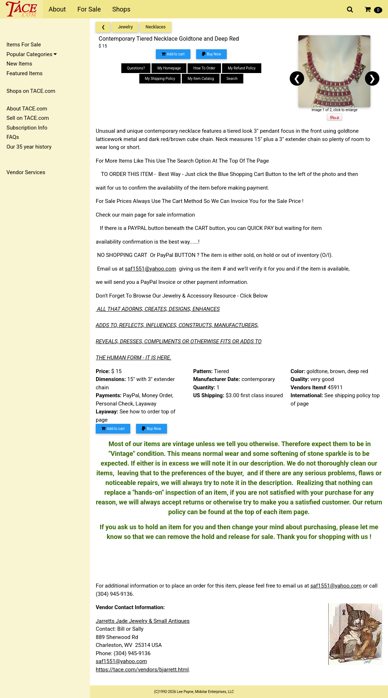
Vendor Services (25, 172)
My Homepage (169, 68)
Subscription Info (27, 127)
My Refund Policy (242, 68)
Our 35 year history (28, 147)
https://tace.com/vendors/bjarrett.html (142, 669)
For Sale (89, 9)
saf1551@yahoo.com (150, 269)
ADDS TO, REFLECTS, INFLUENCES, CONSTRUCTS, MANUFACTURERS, (177, 325)
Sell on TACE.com (27, 118)
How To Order (204, 68)
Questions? (136, 68)
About (57, 9)
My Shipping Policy (160, 79)
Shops (121, 9)
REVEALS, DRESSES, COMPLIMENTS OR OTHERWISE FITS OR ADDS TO (179, 341)
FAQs (12, 137)
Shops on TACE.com (30, 91)
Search (232, 79)
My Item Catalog (201, 79)
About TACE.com (26, 108)
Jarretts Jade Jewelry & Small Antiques (143, 621)
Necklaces (156, 27)
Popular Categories (31, 54)
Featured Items (24, 73)
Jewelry (125, 27)
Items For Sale (23, 44)
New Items (19, 63)
